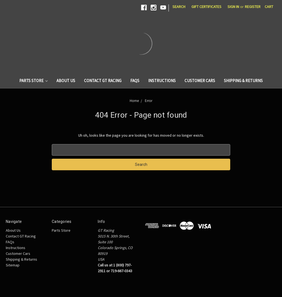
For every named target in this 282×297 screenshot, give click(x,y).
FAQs (134, 80)
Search (178, 6)
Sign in (233, 6)
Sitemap (13, 265)
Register (253, 6)
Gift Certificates (206, 6)
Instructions (162, 80)
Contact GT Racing (102, 80)
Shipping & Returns (243, 80)
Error (148, 100)
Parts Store (33, 80)
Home (134, 100)
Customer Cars (200, 80)
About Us (65, 80)
